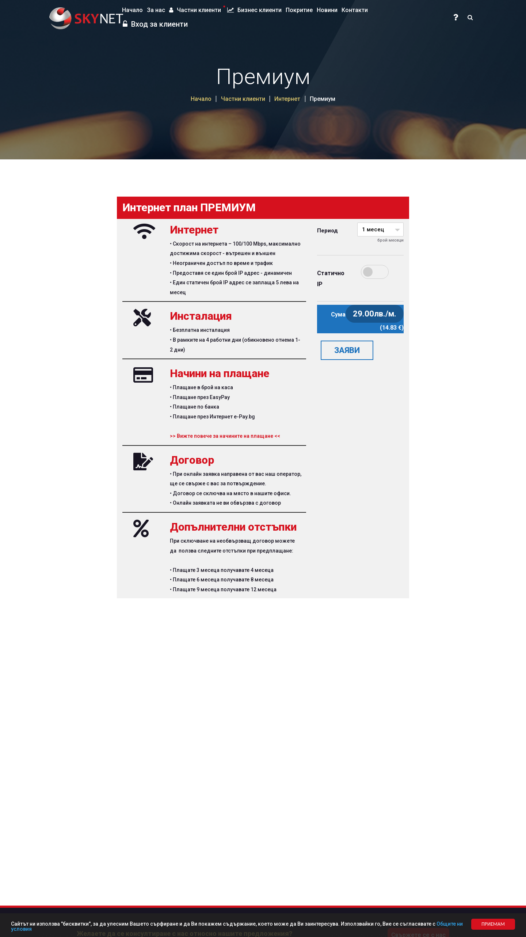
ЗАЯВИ (347, 350)
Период (320, 230)
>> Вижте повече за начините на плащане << (225, 436)
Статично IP (320, 279)
